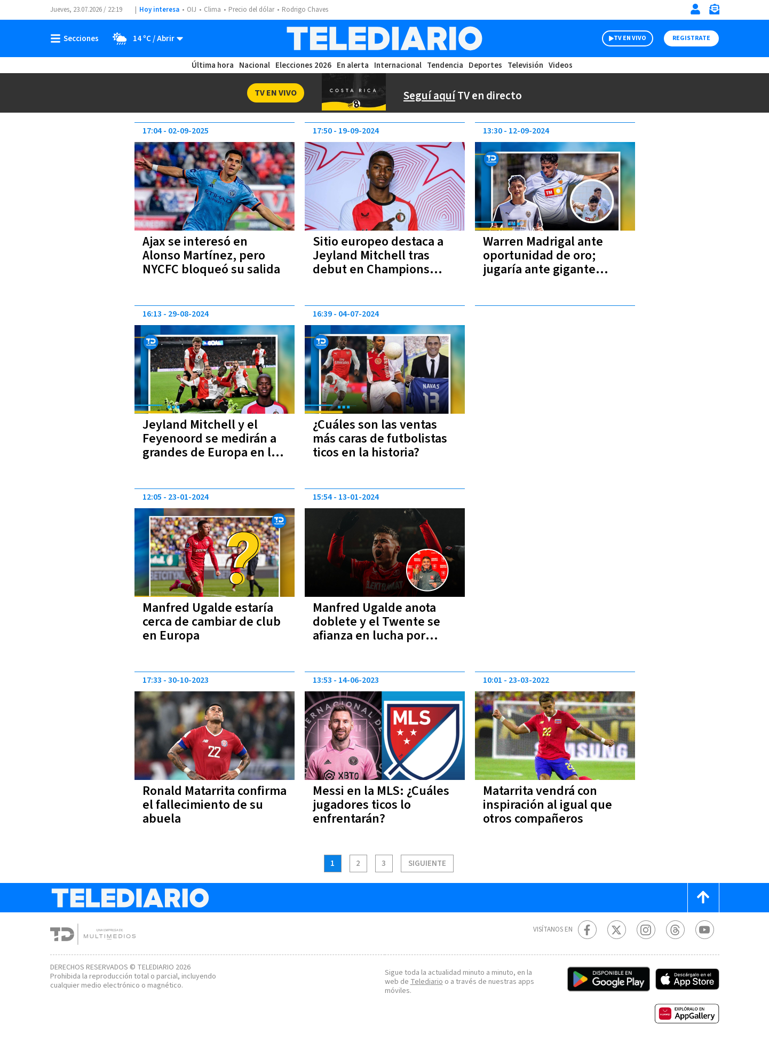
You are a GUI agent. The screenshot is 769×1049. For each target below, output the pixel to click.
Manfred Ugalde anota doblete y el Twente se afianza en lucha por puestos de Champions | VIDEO (381, 636)
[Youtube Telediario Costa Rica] (704, 929)
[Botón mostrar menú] (77, 38)
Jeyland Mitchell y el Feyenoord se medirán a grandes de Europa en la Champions (212, 445)
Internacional (399, 65)
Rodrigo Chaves (311, 10)
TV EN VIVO (620, 38)
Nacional (253, 65)
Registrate (690, 38)
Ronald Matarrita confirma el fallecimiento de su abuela (211, 805)
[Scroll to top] (703, 897)
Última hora (212, 65)
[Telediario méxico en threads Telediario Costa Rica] (675, 929)
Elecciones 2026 (304, 65)
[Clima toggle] (145, 38)
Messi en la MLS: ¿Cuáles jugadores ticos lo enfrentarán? (381, 805)
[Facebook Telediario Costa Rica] (587, 929)
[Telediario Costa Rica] (384, 38)
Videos (560, 65)
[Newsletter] (714, 11)
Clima (213, 10)
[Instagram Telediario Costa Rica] (646, 929)
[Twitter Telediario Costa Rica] (616, 929)
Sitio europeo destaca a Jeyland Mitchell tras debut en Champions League (380, 262)
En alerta (355, 65)
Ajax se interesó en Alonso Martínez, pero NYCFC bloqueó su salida (205, 262)
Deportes (485, 65)
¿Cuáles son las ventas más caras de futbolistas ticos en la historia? (382, 438)
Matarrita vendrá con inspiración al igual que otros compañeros (548, 805)
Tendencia (445, 65)
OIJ (191, 10)
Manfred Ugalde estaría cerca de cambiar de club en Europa (214, 622)
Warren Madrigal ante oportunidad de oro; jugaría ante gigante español (544, 262)
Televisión (524, 65)
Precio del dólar (254, 10)
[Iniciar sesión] (695, 9)
